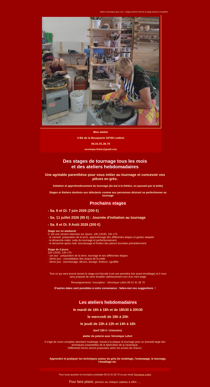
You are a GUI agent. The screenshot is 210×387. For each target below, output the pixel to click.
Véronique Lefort (142, 374)
